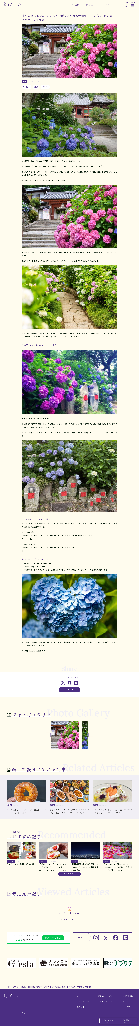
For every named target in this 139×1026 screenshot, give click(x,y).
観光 (14, 987)
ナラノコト (127, 1007)
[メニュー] (133, 4)
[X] (106, 937)
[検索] (125, 4)
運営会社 (80, 1007)
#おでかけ (45, 87)
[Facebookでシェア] (69, 683)
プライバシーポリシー (107, 996)
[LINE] (125, 937)
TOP (8, 987)
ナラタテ (126, 1001)
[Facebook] (115, 937)
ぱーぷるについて (84, 1001)
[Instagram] (96, 937)
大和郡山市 (26, 87)
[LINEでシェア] (76, 683)
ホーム (79, 996)
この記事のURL (69, 689)
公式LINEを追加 (53, 938)
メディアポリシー (105, 1001)
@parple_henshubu (69, 919)
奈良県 (36, 87)
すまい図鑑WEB (129, 996)
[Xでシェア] (63, 683)
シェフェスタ (128, 1012)
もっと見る (69, 874)
